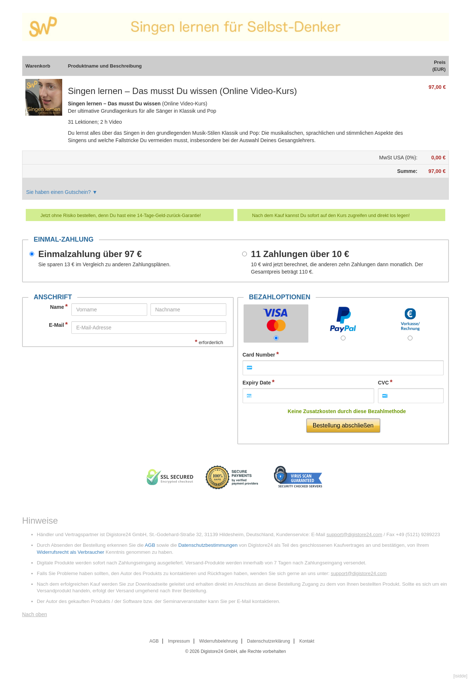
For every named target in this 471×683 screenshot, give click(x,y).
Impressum (179, 641)
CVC (383, 383)
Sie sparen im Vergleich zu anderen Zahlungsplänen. (104, 264)
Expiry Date (256, 383)
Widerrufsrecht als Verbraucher (70, 552)
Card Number (258, 355)
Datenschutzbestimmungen (207, 545)
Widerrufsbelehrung (218, 641)
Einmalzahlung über (90, 254)
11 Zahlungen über (300, 254)
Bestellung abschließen (343, 425)
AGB (150, 545)
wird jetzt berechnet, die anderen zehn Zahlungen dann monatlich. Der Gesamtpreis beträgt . (337, 268)
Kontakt (306, 641)
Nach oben (34, 614)
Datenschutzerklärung (268, 641)
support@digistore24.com (354, 534)
